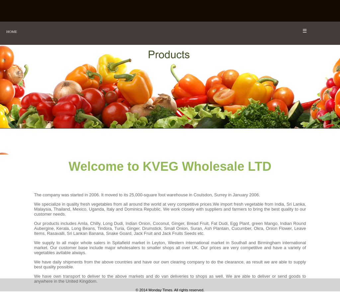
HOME (11, 32)
